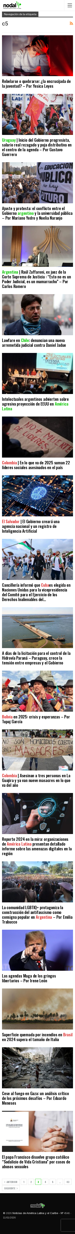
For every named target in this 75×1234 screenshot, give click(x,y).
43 (67, 1182)
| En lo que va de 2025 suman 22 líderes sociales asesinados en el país (36, 464)
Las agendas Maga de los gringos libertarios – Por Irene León (29, 978)
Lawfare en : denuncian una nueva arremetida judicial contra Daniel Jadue (34, 342)
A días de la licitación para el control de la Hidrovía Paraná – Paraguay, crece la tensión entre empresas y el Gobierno (36, 658)
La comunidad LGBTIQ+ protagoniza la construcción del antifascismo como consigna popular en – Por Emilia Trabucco (37, 914)
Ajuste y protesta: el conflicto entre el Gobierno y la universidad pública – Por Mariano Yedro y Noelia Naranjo (37, 213)
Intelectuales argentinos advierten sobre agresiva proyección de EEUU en (35, 404)
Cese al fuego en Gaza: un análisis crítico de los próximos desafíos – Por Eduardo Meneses (35, 1098)
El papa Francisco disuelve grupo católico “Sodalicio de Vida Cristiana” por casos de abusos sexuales (36, 1161)
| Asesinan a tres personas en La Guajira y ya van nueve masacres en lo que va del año (36, 780)
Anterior (10, 1182)
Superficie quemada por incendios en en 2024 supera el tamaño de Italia (37, 1036)
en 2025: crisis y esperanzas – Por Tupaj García (36, 718)
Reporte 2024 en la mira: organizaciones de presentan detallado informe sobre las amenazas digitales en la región (37, 846)
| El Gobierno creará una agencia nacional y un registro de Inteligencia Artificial (31, 526)
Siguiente (11, 1188)
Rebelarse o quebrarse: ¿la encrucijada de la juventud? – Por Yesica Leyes (36, 83)
